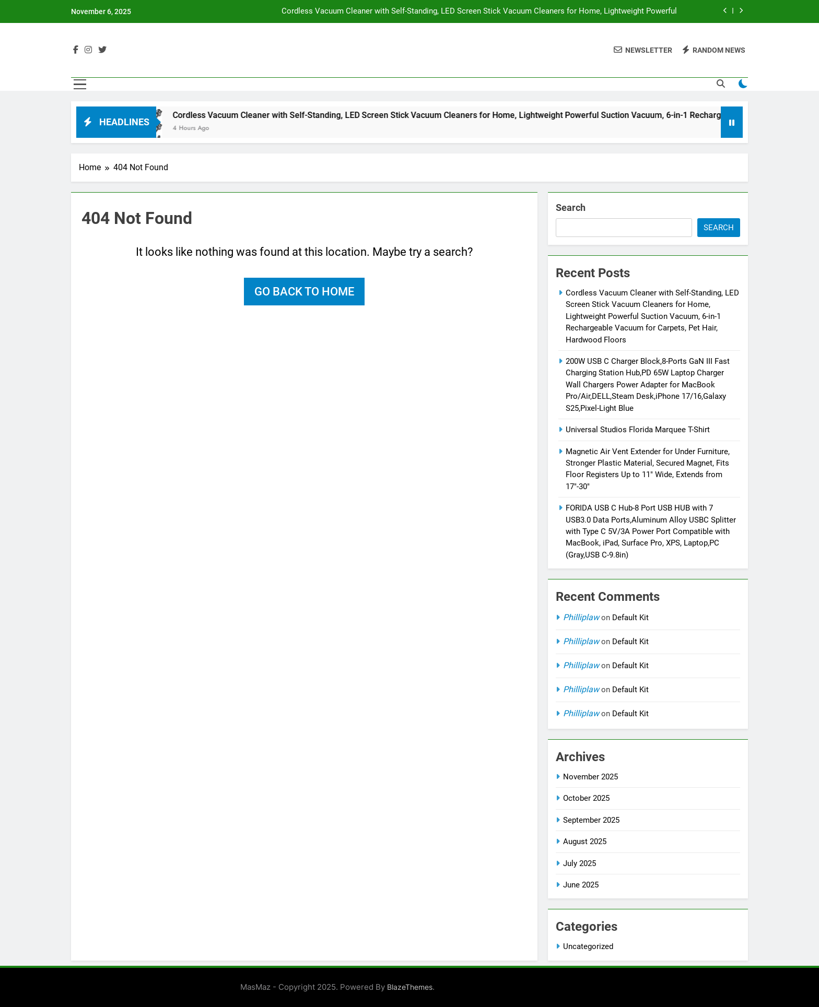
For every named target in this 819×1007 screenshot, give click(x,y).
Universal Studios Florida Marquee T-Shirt (638, 429)
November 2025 (590, 776)
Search (571, 207)
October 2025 (586, 798)
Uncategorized (588, 946)
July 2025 (579, 863)
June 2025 (581, 885)
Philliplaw (581, 617)
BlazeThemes (409, 986)
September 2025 (591, 820)
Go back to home (304, 291)
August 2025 (584, 841)
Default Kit (630, 617)
